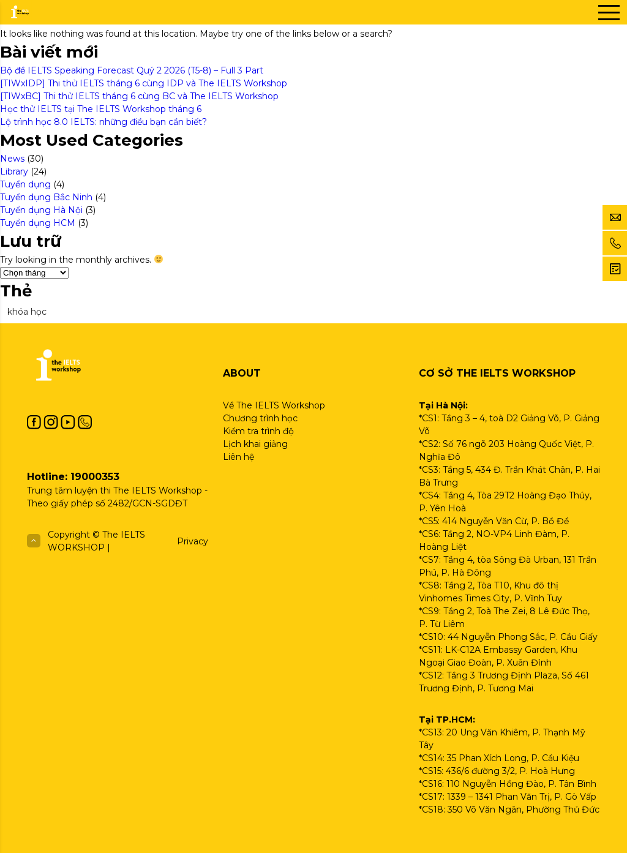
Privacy (192, 541)
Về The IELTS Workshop (274, 405)
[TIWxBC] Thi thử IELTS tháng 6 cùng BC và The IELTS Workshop (140, 96)
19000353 (94, 477)
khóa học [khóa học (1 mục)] (27, 311)
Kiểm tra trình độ (258, 431)
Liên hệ (238, 456)
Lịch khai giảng (255, 443)
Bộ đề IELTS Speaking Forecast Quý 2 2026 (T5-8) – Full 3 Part (131, 70)
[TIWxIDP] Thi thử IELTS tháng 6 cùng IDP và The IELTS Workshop (145, 83)
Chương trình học (260, 418)
